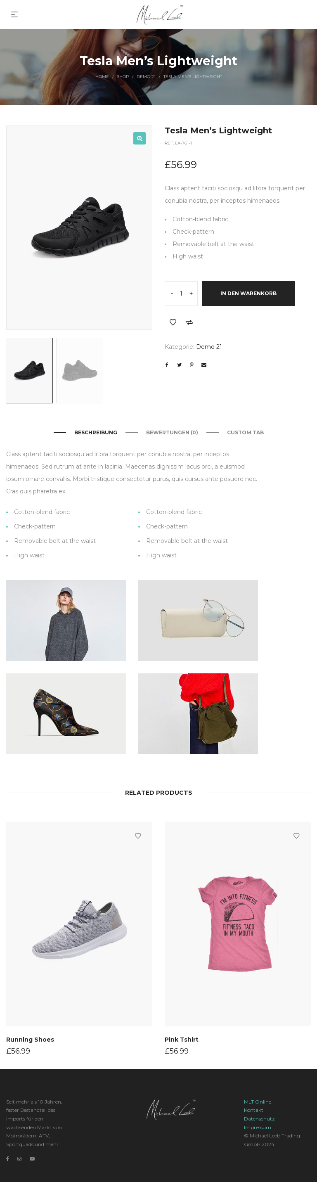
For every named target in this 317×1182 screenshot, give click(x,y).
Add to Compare (189, 322)
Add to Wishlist (173, 322)
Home (102, 76)
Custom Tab (245, 432)
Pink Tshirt (182, 1039)
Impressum (257, 1127)
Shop (123, 76)
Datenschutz (259, 1119)
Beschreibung (95, 432)
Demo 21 (146, 76)
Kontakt (253, 1110)
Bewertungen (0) (172, 432)
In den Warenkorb (248, 293)
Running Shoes (30, 1039)
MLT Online (257, 1102)
